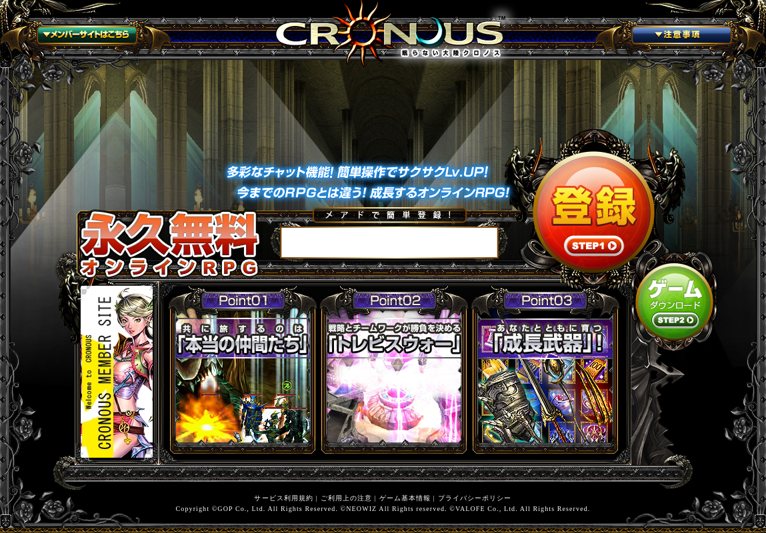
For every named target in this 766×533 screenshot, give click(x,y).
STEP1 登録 (594, 212)
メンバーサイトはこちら (85, 38)
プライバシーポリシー (475, 498)
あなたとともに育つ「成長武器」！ (545, 368)
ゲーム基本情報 (405, 498)
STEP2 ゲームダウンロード (674, 302)
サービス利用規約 (283, 498)
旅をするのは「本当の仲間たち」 (242, 368)
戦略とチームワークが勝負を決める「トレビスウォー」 (394, 368)
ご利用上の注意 (347, 498)
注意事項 (680, 38)
